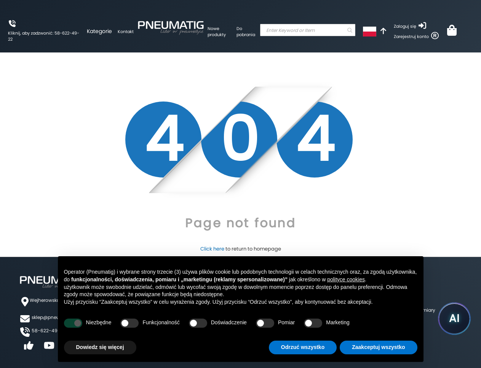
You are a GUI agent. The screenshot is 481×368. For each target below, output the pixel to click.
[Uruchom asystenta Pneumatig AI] (454, 318)
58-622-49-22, (49, 330)
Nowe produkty (217, 31)
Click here (212, 248)
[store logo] (170, 26)
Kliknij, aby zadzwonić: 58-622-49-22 (43, 36)
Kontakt (126, 32)
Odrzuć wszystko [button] (302, 347)
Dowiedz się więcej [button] (100, 347)
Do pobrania (246, 31)
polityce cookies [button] (346, 279)
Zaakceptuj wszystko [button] (378, 347)
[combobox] (307, 30)
